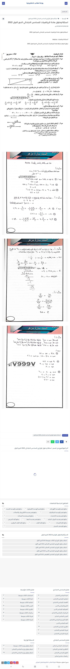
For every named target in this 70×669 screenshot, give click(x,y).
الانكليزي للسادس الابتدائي (53, 649)
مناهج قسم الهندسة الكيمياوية (34, 509)
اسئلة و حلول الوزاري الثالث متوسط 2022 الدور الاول (52, 540)
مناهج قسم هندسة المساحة (18, 516)
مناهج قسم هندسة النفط (31, 519)
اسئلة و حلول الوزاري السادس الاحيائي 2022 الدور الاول (51, 547)
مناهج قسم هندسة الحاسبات (51, 516)
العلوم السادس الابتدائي (53, 653)
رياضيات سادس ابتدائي (53, 656)
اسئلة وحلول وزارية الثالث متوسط (18, 646)
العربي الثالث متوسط (18, 606)
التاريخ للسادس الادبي (53, 606)
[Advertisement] (35, 573)
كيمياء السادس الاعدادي (53, 633)
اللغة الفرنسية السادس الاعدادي (53, 620)
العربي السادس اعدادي (53, 616)
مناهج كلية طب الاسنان (35, 526)
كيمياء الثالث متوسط (18, 620)
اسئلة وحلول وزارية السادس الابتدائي (18, 649)
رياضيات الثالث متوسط (18, 613)
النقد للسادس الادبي (53, 623)
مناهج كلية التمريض (11, 519)
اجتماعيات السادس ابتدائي (53, 646)
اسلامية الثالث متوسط (18, 602)
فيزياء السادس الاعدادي (53, 630)
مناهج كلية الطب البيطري (15, 523)
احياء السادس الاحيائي (53, 595)
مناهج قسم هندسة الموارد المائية (55, 519)
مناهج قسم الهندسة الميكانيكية (53, 512)
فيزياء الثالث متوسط (18, 616)
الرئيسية (65, 18)
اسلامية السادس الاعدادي (53, 599)
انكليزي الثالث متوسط (18, 609)
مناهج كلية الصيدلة (58, 523)
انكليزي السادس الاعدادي (53, 627)
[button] (62, 441)
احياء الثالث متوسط (18, 599)
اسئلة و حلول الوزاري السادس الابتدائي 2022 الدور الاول (43, 18)
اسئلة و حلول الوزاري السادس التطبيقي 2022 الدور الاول (51, 554)
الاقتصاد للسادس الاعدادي (53, 602)
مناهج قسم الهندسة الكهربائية (57, 509)
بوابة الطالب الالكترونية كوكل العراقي (45, 662)
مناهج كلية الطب (37, 523)
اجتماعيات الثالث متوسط (18, 595)
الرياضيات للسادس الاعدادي (53, 613)
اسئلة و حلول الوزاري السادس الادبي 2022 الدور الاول (52, 551)
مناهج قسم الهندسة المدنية (13, 509)
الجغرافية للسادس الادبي (53, 609)
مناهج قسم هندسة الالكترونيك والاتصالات (20, 512)
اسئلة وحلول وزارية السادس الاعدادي (18, 653)
